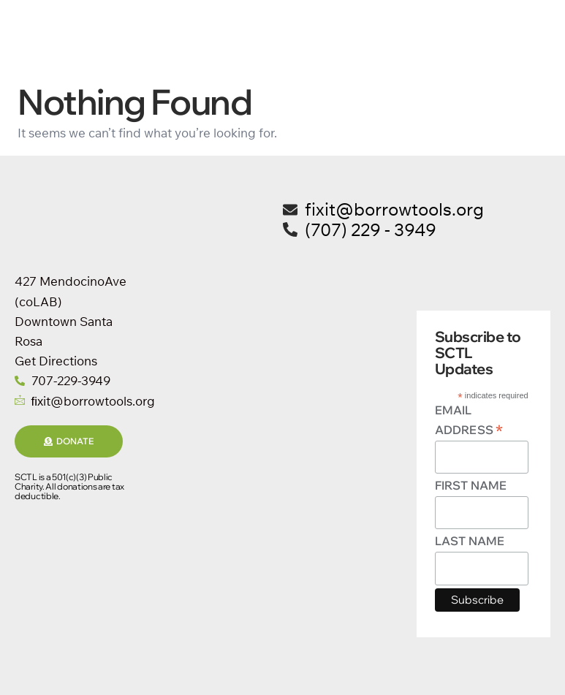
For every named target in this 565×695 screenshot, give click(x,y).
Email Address (469, 420)
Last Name (469, 540)
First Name (471, 485)
